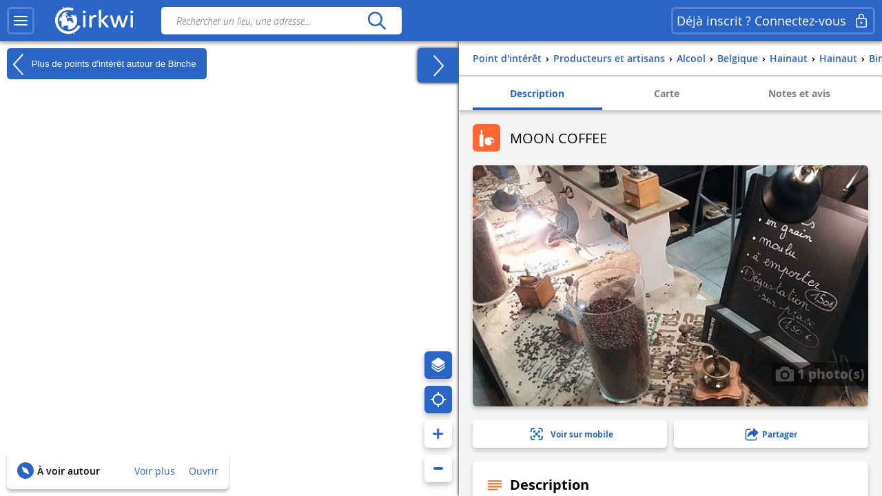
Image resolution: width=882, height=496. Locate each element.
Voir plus (154, 470)
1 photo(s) (820, 373)
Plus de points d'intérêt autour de (101, 64)
